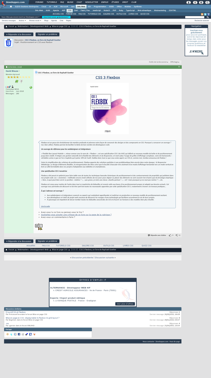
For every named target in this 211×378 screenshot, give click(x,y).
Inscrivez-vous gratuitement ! (56, 17)
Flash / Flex (85, 11)
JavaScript (97, 11)
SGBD (111, 7)
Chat (79, 2)
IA (50, 7)
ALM (55, 7)
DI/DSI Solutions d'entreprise (26, 7)
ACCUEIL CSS (58, 14)
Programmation (100, 7)
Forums (39, 2)
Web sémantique (144, 11)
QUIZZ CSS (144, 14)
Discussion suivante (104, 257)
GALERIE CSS (108, 14)
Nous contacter (148, 341)
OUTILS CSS (121, 14)
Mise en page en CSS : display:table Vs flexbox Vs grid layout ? (32, 318)
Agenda (54, 20)
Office (119, 7)
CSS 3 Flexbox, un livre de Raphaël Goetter (43, 40)
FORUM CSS (71, 14)
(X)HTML (172, 11)
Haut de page (175, 341)
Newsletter (91, 2)
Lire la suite (45, 206)
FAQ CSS (81, 14)
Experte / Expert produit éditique (67, 298)
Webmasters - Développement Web (33, 26)
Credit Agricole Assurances (71, 290)
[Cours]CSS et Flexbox (16, 312)
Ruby (121, 11)
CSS (69, 11)
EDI (89, 7)
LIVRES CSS (133, 14)
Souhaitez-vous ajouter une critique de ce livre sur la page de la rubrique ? (76, 215)
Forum (11, 26)
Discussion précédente (82, 257)
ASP (63, 11)
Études (115, 2)
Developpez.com (162, 341)
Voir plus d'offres (125, 304)
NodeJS (107, 11)
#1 (179, 67)
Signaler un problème (47, 34)
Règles (68, 20)
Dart (76, 11)
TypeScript (130, 11)
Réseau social (34, 20)
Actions (21, 20)
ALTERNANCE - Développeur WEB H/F (70, 288)
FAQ (62, 2)
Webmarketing (160, 11)
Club (133, 2)
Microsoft (64, 7)
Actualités (30, 246)
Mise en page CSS (59, 26)
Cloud (43, 7)
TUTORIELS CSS (94, 14)
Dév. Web (81, 7)
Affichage (174, 62)
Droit (125, 2)
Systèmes (138, 7)
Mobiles (128, 7)
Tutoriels (51, 2)
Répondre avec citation (157, 235)
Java (72, 7)
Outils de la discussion (158, 62)
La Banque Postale (65, 301)
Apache (56, 11)
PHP (114, 11)
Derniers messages (9, 20)
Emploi (104, 2)
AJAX (48, 11)
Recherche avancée (202, 20)
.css (7, 324)
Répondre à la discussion (18, 34)
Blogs (70, 2)
